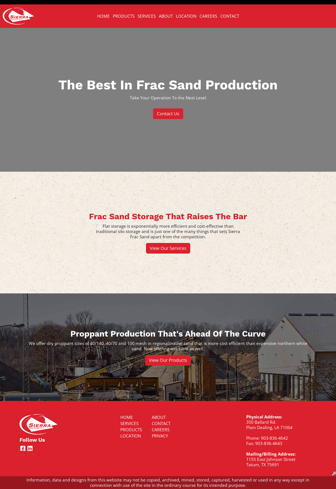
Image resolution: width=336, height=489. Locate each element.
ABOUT (166, 16)
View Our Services (168, 248)
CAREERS (208, 16)
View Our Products (168, 360)
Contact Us (168, 114)
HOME (103, 16)
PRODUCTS (123, 16)
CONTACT (229, 16)
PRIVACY (160, 436)
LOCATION (186, 16)
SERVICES (147, 16)
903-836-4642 (274, 438)
